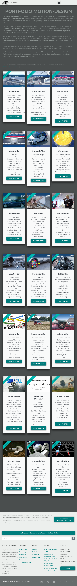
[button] (59, 2)
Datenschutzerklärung (11, 67)
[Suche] (73, 538)
